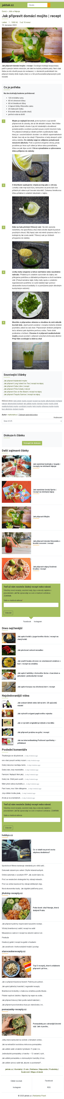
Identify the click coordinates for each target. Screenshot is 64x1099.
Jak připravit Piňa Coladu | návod (17, 389)
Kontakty (18, 1069)
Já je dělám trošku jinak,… (12, 793)
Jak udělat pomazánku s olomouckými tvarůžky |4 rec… (24, 1058)
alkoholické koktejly (15, 404)
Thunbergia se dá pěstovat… (13, 756)
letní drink (17, 401)
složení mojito (18, 409)
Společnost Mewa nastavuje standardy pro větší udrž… (23, 866)
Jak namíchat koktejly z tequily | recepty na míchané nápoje (46, 465)
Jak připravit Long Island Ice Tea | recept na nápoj (23, 383)
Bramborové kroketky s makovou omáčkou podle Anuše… (24, 991)
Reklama (34, 1069)
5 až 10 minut (25, 22)
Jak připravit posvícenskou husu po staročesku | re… (23, 1005)
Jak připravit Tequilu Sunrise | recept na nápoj (22, 394)
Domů (4, 11)
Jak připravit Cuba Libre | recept (16, 386)
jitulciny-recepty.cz (12, 893)
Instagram (38, 621)
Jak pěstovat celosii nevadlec (30, 650)
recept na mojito (39, 401)
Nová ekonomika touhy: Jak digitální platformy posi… (23, 888)
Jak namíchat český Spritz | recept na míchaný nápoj (44, 491)
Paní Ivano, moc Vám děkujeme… (15, 788)
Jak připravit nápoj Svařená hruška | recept (44, 568)
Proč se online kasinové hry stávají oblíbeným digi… (22, 884)
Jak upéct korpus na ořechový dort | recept (36, 687)
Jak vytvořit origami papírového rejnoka (34, 713)
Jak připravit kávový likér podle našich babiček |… (21, 1000)
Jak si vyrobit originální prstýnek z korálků (35, 723)
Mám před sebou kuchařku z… (14, 784)
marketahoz (12, 415)
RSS (49, 1087)
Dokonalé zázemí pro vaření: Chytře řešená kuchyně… (23, 870)
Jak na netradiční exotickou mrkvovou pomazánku (21, 1044)
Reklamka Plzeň (39, 1096)
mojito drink (53, 404)
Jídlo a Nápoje (14, 11)
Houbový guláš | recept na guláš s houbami (19, 942)
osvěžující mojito (25, 406)
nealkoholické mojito (10, 406)
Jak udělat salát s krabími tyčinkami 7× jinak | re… (21, 1049)
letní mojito (36, 406)
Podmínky (53, 1069)
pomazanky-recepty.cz (14, 1009)
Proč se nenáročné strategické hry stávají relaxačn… (22, 879)
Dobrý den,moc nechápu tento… (14, 765)
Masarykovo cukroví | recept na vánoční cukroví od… (22, 933)
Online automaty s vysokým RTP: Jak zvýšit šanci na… (23, 875)
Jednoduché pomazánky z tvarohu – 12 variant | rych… (23, 1054)
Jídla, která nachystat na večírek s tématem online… (22, 1040)
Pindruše (5, 937)
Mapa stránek (37, 1072)
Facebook (27, 621)
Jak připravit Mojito (41, 517)
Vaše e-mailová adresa (13, 600)
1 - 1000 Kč (13, 22)
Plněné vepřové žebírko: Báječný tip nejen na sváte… (22, 996)
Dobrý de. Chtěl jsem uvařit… (13, 779)
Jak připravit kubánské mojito (15, 381)
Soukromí (25, 1072)
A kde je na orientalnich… (11, 798)
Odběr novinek (16, 1081)
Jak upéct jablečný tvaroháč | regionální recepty (21, 986)
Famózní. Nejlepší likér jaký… (13, 774)
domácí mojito (42, 404)
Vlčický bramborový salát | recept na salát (18, 928)
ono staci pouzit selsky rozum (14, 760)
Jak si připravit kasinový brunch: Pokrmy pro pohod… (23, 982)
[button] (32, 45)
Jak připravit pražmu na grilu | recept (33, 732)
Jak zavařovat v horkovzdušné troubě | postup (20, 947)
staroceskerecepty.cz (13, 951)
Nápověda (43, 1069)
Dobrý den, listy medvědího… (13, 770)
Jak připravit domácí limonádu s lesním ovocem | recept (46, 542)
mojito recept (27, 401)
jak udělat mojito (30, 404)
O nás (26, 1069)
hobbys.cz (7, 835)
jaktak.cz (9, 1069)
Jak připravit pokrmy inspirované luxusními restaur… (22, 924)
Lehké (4, 22)
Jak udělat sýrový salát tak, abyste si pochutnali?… (22, 1063)
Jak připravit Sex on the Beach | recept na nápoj (23, 392)
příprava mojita (47, 406)
